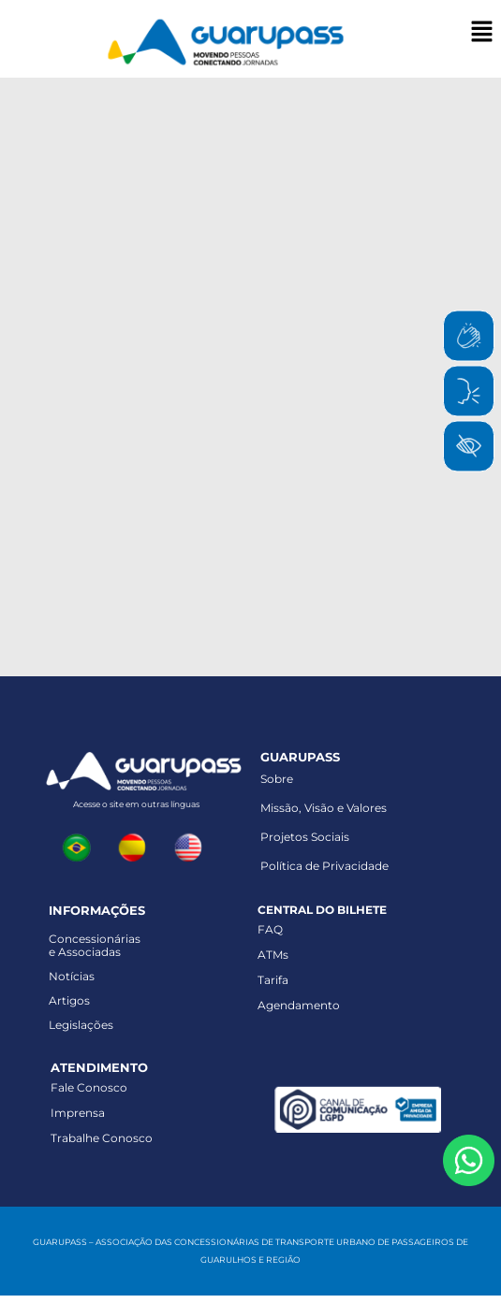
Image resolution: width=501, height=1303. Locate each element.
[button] (482, 32)
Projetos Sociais (304, 837)
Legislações (81, 1025)
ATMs (273, 955)
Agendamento (299, 1005)
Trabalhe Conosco (102, 1138)
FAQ (270, 929)
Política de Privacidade (324, 866)
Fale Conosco (89, 1087)
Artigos (69, 1000)
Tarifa (273, 980)
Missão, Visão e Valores (323, 808)
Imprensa (78, 1113)
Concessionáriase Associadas (94, 945)
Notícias (72, 976)
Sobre (276, 779)
